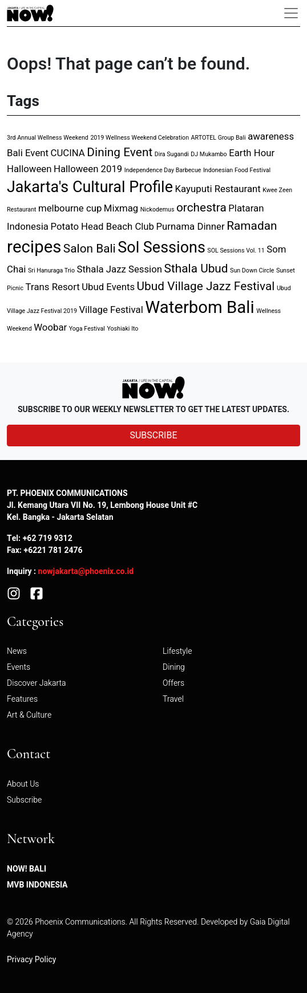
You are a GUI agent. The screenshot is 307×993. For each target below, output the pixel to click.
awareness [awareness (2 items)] (271, 136)
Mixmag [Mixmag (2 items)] (121, 208)
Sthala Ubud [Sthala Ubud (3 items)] (196, 269)
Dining (174, 667)
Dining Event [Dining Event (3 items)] (119, 152)
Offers (173, 683)
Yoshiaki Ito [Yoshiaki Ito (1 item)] (122, 328)
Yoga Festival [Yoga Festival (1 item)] (87, 328)
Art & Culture (29, 715)
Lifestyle (177, 651)
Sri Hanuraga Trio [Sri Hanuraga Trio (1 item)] (51, 270)
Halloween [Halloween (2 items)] (29, 169)
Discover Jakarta (36, 683)
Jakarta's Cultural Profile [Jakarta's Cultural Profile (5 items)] (90, 187)
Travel (173, 699)
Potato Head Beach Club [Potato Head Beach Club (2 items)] (102, 226)
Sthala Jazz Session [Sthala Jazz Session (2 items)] (120, 269)
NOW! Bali (26, 869)
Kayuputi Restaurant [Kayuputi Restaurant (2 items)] (217, 189)
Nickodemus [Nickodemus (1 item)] (157, 209)
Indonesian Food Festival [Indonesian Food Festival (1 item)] (236, 170)
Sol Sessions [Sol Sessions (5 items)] (161, 248)
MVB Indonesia (37, 885)
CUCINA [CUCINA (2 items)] (68, 153)
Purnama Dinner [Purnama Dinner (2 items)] (190, 226)
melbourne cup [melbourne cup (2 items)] (70, 208)
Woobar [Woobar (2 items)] (50, 327)
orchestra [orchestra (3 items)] (201, 208)
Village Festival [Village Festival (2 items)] (111, 310)
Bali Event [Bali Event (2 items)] (28, 153)
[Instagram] (14, 593)
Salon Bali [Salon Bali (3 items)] (89, 249)
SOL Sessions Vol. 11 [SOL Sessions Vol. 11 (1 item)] (235, 250)
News (17, 651)
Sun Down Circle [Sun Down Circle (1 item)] (252, 270)
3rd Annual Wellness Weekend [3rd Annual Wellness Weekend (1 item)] (47, 137)
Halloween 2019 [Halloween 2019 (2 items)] (88, 169)
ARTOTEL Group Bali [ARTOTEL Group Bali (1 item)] (218, 137)
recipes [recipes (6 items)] (34, 247)
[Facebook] (36, 593)
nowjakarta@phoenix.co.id (86, 571)
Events (18, 667)
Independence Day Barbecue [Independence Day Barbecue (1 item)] (162, 170)
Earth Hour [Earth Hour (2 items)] (251, 153)
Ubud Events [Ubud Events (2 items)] (108, 287)
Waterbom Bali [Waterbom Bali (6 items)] (200, 307)
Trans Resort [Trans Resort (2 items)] (53, 287)
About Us (23, 784)
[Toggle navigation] (291, 13)
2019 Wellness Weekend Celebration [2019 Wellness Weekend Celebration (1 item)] (139, 137)
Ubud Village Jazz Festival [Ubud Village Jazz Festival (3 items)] (206, 286)
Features (22, 699)
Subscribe (24, 800)
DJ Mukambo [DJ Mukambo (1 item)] (209, 154)
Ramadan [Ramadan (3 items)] (252, 226)
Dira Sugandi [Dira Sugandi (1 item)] (172, 154)
